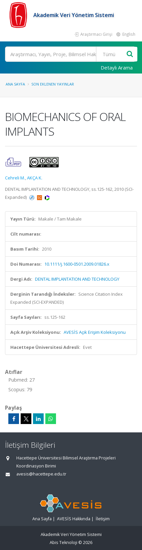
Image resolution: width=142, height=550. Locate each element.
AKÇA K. (34, 178)
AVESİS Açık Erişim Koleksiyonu (95, 332)
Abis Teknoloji (63, 542)
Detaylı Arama (117, 67)
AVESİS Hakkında (73, 519)
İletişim (103, 519)
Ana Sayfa (15, 84)
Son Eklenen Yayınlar (52, 84)
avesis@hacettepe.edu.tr (41, 474)
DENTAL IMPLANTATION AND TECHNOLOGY (77, 279)
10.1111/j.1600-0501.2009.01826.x (76, 264)
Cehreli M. (15, 178)
